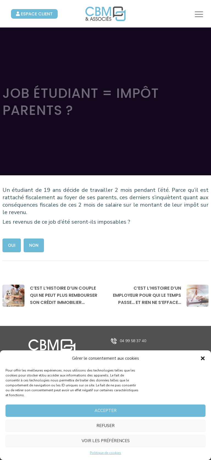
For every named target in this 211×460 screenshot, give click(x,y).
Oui (11, 245)
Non (33, 245)
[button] (203, 358)
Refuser (105, 425)
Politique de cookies (105, 453)
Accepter (105, 410)
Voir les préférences (106, 441)
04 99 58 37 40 (133, 340)
